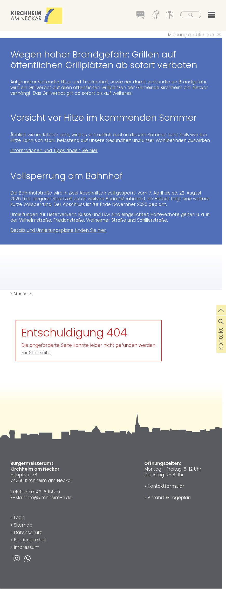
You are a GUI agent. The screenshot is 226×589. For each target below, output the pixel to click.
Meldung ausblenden (191, 35)
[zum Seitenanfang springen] (221, 309)
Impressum (26, 547)
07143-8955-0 (44, 492)
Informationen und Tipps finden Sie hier (54, 150)
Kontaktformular (166, 486)
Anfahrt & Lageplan (169, 497)
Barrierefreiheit (30, 540)
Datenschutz (28, 532)
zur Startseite (36, 353)
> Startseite (21, 294)
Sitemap (23, 525)
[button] (211, 15)
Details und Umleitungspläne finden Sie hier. (58, 230)
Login (19, 517)
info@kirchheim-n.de (49, 497)
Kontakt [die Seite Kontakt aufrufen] (220, 347)
